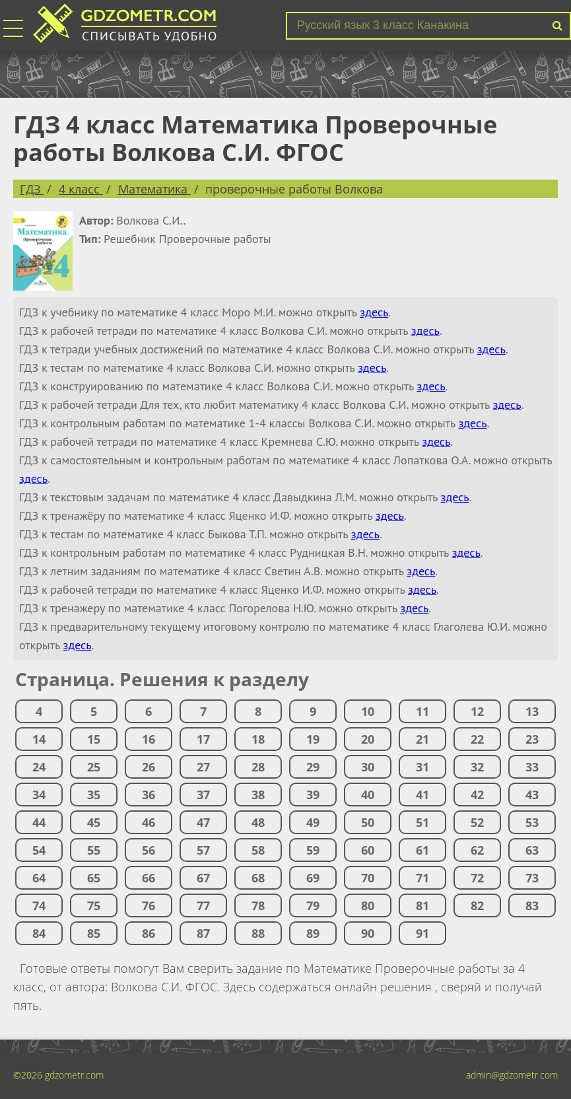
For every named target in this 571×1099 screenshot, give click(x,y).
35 (93, 794)
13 (532, 711)
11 (422, 711)
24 (39, 767)
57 (203, 850)
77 (203, 905)
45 (93, 822)
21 (422, 739)
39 (312, 794)
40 (367, 794)
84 (39, 933)
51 (422, 822)
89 (312, 933)
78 (258, 905)
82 (477, 905)
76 (148, 905)
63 (532, 850)
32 (477, 767)
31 (422, 767)
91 (422, 933)
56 (148, 850)
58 (258, 850)
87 (203, 933)
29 (312, 767)
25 (93, 767)
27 (203, 767)
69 (312, 878)
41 (422, 794)
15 (93, 739)
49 (312, 822)
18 (258, 739)
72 (477, 878)
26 (148, 767)
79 (312, 905)
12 (477, 711)
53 (532, 822)
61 (422, 850)
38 (258, 794)
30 (367, 767)
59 (312, 850)
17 (203, 739)
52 (477, 822)
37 (203, 794)
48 (258, 822)
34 (39, 794)
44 (39, 822)
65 (93, 878)
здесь (374, 312)
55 (93, 850)
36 (148, 794)
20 (367, 739)
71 (422, 878)
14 (39, 739)
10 (367, 711)
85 (93, 933)
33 (532, 767)
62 (477, 850)
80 (367, 905)
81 (422, 905)
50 (367, 822)
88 (258, 933)
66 (148, 878)
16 (148, 739)
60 (367, 850)
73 (532, 878)
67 (203, 878)
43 (532, 794)
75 (93, 905)
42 (477, 794)
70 (367, 878)
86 (148, 933)
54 (39, 850)
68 (258, 878)
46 (148, 822)
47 (203, 822)
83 (532, 905)
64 (39, 878)
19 (312, 739)
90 (367, 933)
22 (477, 739)
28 (258, 767)
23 (532, 739)
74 (39, 905)
